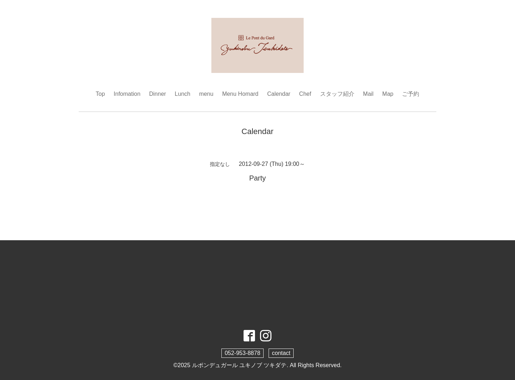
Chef (305, 94)
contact (281, 353)
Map (387, 94)
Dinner (157, 94)
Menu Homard (240, 94)
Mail (368, 94)
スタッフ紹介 (337, 94)
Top (100, 94)
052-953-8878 (242, 353)
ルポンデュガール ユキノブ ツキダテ (239, 365)
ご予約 (410, 94)
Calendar (278, 94)
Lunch (183, 94)
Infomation (127, 94)
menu (206, 94)
